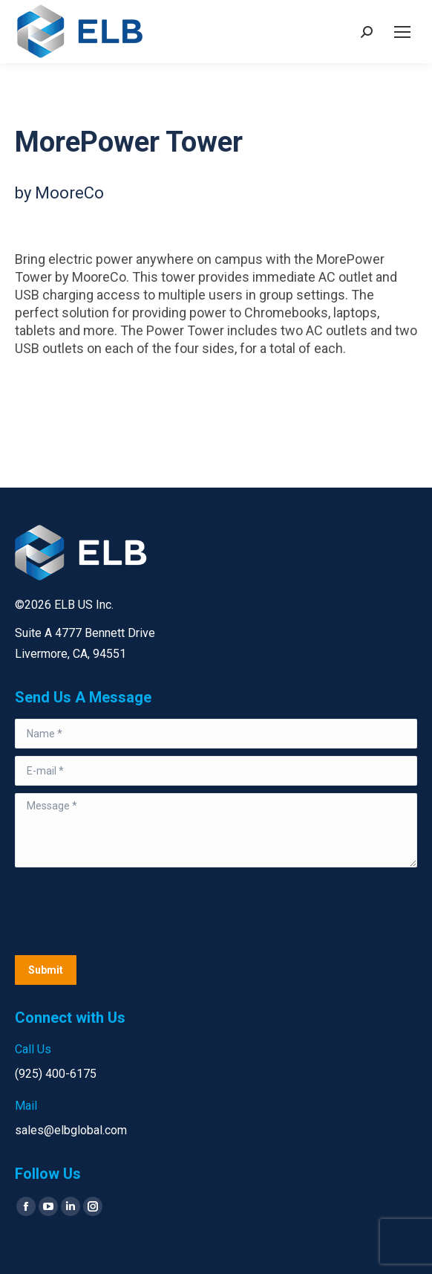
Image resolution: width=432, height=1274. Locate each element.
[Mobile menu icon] (402, 32)
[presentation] (127, 911)
